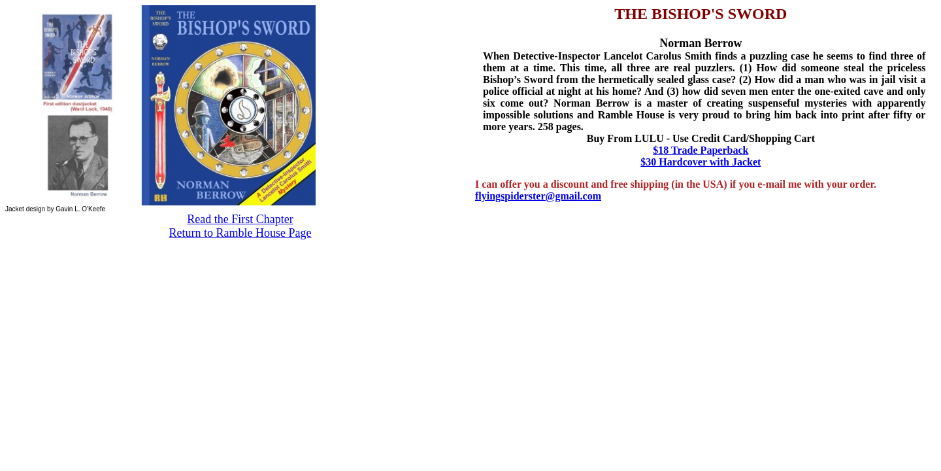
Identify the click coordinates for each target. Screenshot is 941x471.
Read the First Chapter (240, 219)
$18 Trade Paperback (700, 150)
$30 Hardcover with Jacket (700, 161)
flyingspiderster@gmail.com (538, 195)
